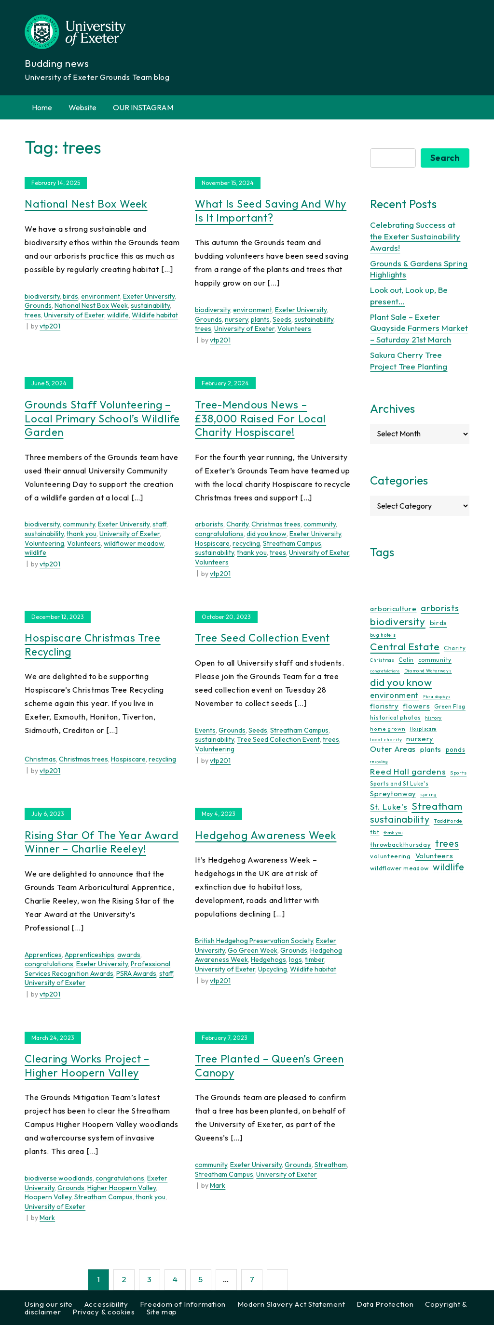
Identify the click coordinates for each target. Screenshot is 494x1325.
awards (128, 954)
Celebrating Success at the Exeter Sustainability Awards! (415, 236)
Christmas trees (276, 524)
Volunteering (44, 543)
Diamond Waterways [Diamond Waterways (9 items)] (428, 670)
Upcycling (272, 969)
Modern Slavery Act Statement (291, 1304)
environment (100, 296)
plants (260, 319)
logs (295, 959)
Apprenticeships (89, 954)
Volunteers (294, 328)
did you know (267, 533)
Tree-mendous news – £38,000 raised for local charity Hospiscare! (260, 418)
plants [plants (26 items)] (430, 749)
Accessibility (106, 1304)
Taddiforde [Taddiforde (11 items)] (448, 821)
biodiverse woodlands (59, 1178)
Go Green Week (252, 950)
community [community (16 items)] (435, 659)
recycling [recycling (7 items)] (378, 761)
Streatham (331, 1164)
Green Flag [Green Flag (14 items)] (450, 706)
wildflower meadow (134, 543)
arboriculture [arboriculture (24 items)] (393, 608)
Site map (162, 1311)
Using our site (49, 1304)
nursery (236, 319)
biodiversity (42, 296)
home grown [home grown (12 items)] (387, 728)
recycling (246, 543)
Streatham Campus (292, 543)
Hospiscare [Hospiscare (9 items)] (423, 729)
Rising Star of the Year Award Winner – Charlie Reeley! (101, 842)
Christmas (40, 759)
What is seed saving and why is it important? (270, 210)
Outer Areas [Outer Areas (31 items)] (393, 749)
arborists (209, 524)
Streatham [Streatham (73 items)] (437, 806)
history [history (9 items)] (433, 718)
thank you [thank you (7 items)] (393, 832)
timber (314, 959)
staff (159, 524)
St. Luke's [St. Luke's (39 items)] (388, 806)
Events (205, 730)
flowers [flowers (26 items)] (416, 705)
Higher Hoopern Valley (121, 1187)
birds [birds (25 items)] (439, 622)
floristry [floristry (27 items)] (384, 705)
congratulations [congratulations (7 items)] (385, 671)
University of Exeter (74, 315)
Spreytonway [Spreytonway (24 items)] (393, 793)
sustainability (150, 305)
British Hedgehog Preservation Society (254, 940)
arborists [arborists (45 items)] (440, 608)
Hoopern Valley (48, 1197)
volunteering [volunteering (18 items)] (390, 856)
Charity (237, 524)
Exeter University (149, 296)
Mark (47, 1217)
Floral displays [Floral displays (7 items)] (437, 696)
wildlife (118, 315)
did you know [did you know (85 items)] (401, 682)
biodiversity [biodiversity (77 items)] (397, 621)
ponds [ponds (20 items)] (456, 749)
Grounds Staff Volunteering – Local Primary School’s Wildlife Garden (102, 418)
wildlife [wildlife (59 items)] (449, 867)
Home (42, 107)
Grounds (38, 305)
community (79, 524)
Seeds (282, 319)
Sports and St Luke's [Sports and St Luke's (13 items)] (399, 783)
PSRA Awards (136, 973)
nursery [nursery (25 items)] (420, 738)
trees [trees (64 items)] (447, 843)
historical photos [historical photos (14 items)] (395, 717)
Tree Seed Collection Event (262, 637)
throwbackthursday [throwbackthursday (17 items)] (400, 844)
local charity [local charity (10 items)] (386, 739)
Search (445, 157)
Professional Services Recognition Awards (97, 968)
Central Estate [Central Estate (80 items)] (404, 646)
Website (82, 107)
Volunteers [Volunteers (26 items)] (434, 855)
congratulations (219, 533)
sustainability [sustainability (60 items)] (399, 819)
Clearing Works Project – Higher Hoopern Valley (87, 1065)
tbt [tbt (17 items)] (374, 832)
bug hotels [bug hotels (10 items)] (383, 635)
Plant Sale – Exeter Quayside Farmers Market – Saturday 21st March (419, 328)
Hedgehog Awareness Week (265, 835)
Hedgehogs (268, 959)
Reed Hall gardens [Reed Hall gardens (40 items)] (408, 771)
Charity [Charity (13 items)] (455, 648)
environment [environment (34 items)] (394, 695)
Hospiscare (212, 543)
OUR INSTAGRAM (143, 107)
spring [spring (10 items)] (428, 794)
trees (33, 315)
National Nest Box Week (86, 203)
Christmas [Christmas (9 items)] (382, 660)
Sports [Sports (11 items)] (458, 773)
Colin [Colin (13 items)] (406, 659)
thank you (81, 533)
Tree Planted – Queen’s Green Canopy (269, 1065)
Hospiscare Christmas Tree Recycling (93, 644)
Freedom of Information (183, 1304)
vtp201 (50, 326)
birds (70, 296)
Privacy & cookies (103, 1311)
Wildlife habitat (155, 315)
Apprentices (43, 954)
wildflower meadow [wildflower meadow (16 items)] (399, 868)
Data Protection (385, 1304)
